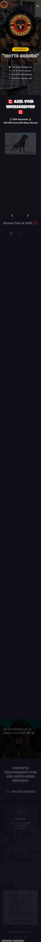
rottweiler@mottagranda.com (22, 67)
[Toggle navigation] (37, 6)
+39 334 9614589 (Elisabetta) (22, 75)
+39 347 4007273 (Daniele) (22, 71)
